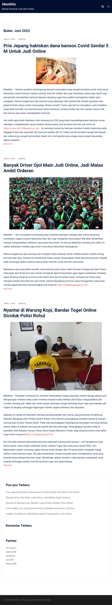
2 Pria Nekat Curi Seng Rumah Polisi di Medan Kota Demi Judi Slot (40, 508)
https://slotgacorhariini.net (39, 434)
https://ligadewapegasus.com (72, 285)
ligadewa (10, 555)
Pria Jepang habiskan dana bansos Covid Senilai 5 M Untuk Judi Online (42, 492)
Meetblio (9, 4)
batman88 (11, 551)
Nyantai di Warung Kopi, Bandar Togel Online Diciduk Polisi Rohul (39, 503)
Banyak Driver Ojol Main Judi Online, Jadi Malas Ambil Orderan (38, 497)
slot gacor (11, 548)
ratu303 (10, 559)
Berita (22, 39)
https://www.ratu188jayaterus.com (22, 128)
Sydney (46, 599)
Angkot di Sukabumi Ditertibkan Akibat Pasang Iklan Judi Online (39, 513)
